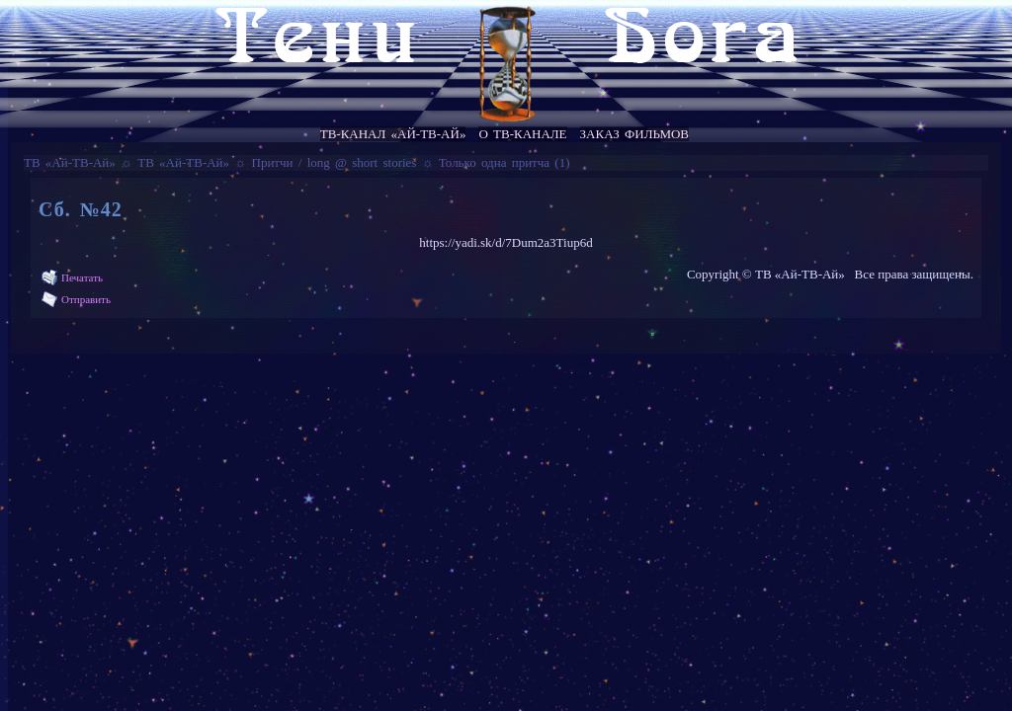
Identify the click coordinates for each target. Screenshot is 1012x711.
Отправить (86, 299)
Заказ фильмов (634, 133)
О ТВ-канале (522, 133)
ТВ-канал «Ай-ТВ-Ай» (393, 133)
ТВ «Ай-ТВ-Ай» (70, 162)
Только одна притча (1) (504, 162)
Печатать (82, 277)
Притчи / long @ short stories (334, 162)
